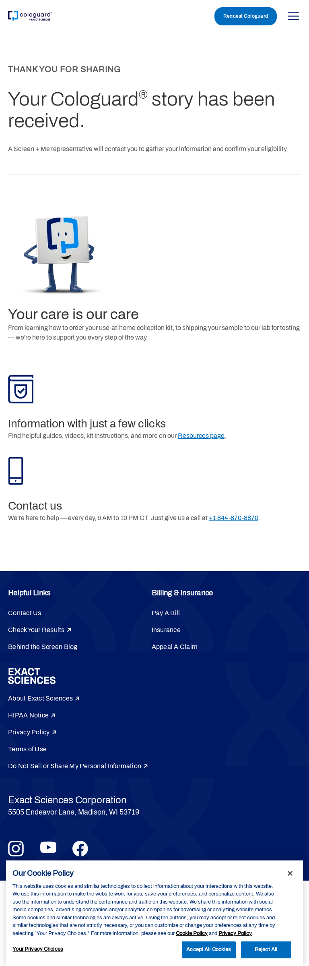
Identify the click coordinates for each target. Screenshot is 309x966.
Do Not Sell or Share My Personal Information (74, 766)
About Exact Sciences (40, 698)
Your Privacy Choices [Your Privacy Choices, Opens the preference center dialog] (37, 949)
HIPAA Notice (28, 715)
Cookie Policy (192, 933)
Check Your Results (36, 629)
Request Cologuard (245, 16)
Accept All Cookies (208, 949)
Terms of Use (27, 749)
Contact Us (24, 612)
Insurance (166, 629)
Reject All (266, 949)
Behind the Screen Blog (43, 646)
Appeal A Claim (175, 646)
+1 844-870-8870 (233, 517)
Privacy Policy (29, 732)
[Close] (290, 873)
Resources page (201, 435)
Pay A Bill (166, 612)
